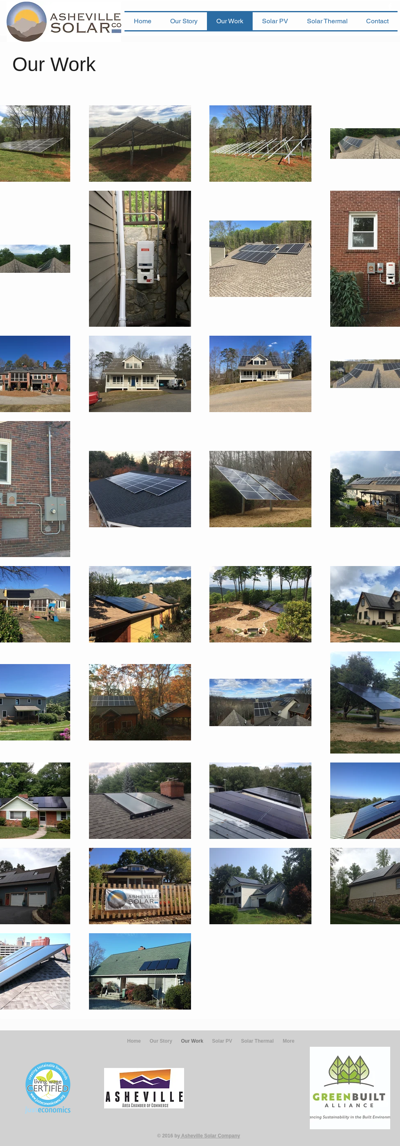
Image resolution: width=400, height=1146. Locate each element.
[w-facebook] (390, 6)
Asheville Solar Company (210, 1136)
